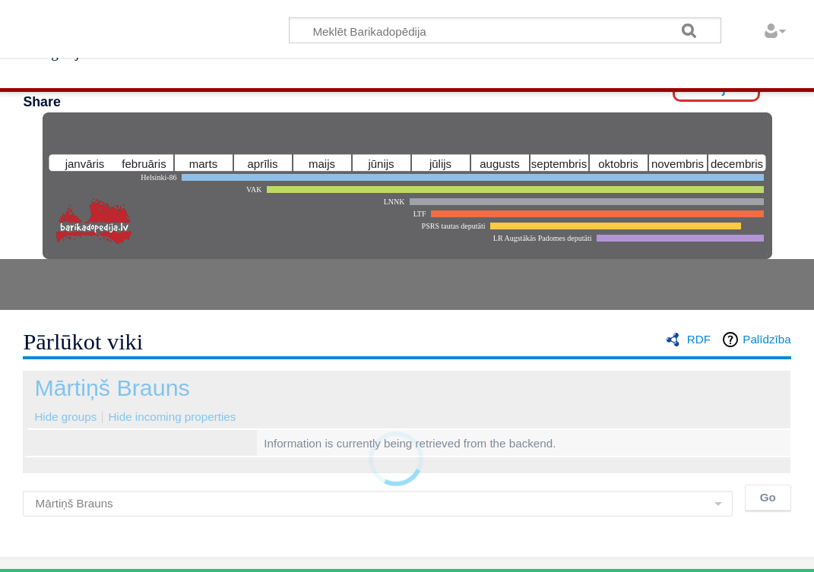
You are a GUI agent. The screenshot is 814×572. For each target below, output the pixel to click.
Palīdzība (766, 339)
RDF (699, 339)
